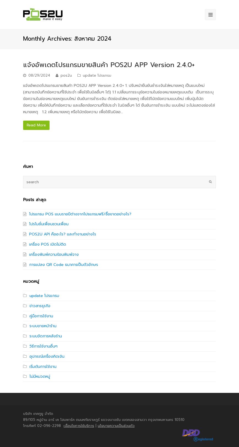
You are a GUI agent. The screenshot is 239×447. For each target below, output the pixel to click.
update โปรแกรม (97, 75)
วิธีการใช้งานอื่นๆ (43, 346)
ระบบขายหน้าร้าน (42, 326)
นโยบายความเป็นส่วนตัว (116, 425)
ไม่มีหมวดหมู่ (39, 376)
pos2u (66, 75)
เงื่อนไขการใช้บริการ (79, 425)
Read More (36, 125)
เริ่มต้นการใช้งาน (42, 367)
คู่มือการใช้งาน (41, 316)
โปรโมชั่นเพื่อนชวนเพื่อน (49, 224)
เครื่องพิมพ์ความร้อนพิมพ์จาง (54, 254)
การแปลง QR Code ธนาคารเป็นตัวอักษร (63, 265)
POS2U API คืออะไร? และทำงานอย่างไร (62, 234)
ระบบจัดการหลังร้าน (45, 336)
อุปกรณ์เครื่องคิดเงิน (46, 356)
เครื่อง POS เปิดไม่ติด (47, 244)
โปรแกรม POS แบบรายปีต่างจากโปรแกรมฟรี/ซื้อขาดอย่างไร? (80, 214)
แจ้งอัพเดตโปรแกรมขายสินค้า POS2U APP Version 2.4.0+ (109, 65)
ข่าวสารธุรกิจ (39, 306)
